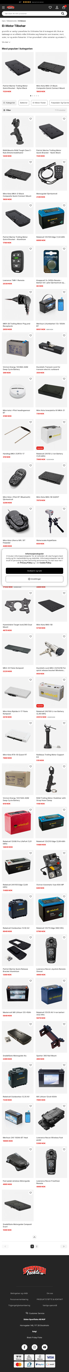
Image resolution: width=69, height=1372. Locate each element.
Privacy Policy (26, 563)
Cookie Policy (45, 563)
